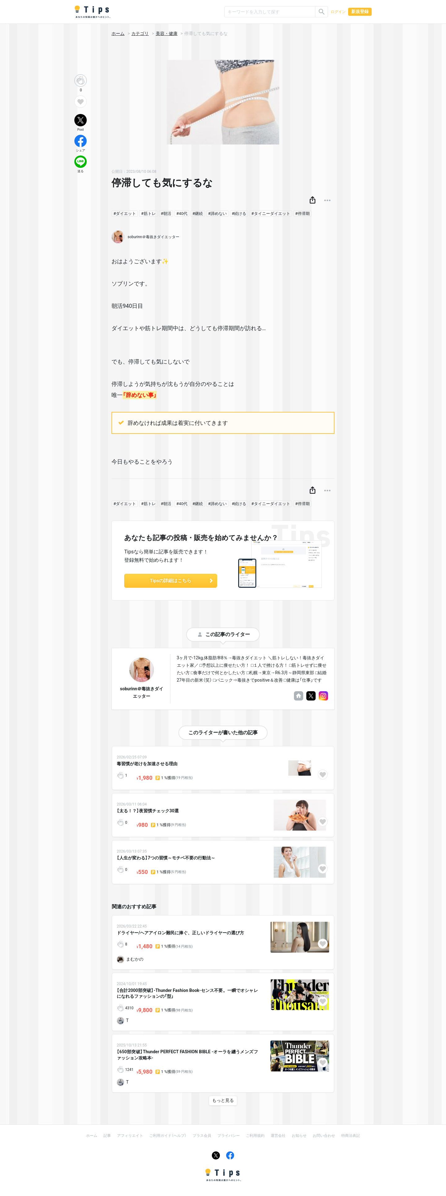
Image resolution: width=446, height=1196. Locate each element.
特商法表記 (350, 1135)
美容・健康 (166, 33)
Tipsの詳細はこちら (182, 580)
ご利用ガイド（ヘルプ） (167, 1135)
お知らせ (299, 1135)
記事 (107, 1135)
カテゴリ (140, 33)
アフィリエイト (130, 1135)
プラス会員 (202, 1135)
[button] (312, 200)
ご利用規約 (255, 1135)
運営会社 (278, 1135)
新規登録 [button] (360, 11)
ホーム (118, 33)
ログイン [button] (338, 12)
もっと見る (223, 1100)
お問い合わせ (324, 1135)
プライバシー (228, 1135)
